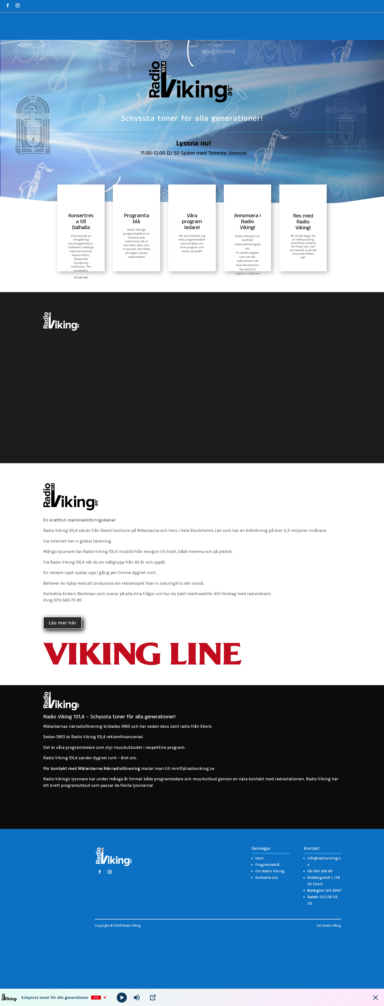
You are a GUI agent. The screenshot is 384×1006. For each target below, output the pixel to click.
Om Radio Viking (270, 871)
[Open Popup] (153, 997)
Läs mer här (62, 623)
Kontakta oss (266, 877)
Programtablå (267, 864)
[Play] (122, 997)
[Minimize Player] (375, 997)
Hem (259, 858)
